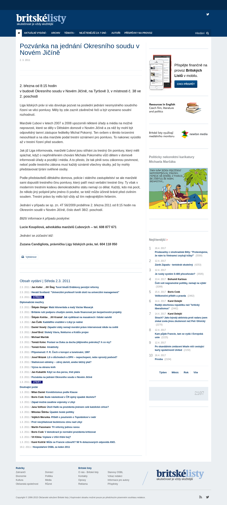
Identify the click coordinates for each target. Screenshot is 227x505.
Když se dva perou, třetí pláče (63, 372)
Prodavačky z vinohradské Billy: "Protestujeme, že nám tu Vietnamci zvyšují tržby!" (181, 254)
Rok (186, 372)
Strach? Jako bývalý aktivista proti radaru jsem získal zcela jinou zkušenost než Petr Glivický (181, 321)
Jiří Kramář (56, 317)
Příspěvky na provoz (138, 33)
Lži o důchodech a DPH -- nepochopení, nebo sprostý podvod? (82, 357)
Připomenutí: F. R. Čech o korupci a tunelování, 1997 (60, 352)
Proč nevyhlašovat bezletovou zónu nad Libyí (56, 422)
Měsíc (175, 372)
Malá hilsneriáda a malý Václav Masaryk (71, 307)
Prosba (163, 359)
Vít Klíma (36, 437)
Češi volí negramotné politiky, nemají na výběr (180, 285)
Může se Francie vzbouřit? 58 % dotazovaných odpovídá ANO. (81, 442)
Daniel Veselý (38, 327)
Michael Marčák (40, 337)
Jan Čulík (36, 322)
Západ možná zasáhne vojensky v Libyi (53, 402)
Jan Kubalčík (38, 372)
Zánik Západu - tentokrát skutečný (178, 265)
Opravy (82, 480)
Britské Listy (180, 475)
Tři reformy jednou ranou (66, 427)
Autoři (115, 33)
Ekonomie (21, 476)
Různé (48, 484)
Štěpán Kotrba (39, 317)
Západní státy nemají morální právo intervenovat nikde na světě (82, 327)
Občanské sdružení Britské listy (54, 497)
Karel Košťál (38, 442)
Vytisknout (28, 256)
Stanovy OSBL (115, 472)
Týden (163, 372)
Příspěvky (113, 484)
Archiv (55, 33)
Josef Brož (37, 332)
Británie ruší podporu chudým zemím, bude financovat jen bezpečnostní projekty (76, 312)
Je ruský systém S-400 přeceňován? (179, 274)
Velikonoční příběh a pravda (174, 296)
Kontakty (83, 476)
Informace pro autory (118, 480)
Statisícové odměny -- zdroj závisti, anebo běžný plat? (61, 362)
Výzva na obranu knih (43, 367)
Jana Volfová (38, 407)
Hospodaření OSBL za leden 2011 (51, 447)
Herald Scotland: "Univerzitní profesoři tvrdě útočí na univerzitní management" (75, 292)
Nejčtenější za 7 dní (93, 33)
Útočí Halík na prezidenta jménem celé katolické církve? (78, 407)
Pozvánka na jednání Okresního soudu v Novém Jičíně (61, 377)
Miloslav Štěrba (40, 412)
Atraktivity (53, 347)
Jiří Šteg (50, 287)
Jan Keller (37, 287)
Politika (49, 476)
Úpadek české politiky (62, 412)
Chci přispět (186, 84)
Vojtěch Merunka (40, 417)
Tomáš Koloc (38, 342)
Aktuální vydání (35, 33)
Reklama (83, 484)
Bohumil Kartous (177, 279)
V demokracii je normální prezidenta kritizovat (70, 432)
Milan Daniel (38, 392)
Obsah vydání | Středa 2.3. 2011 (45, 281)
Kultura (19, 480)
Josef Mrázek (38, 357)
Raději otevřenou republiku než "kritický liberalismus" (177, 307)
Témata (69, 33)
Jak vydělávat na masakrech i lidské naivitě (87, 317)
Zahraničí (21, 472)
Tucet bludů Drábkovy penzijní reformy (77, 287)
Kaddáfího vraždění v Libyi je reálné (63, 322)
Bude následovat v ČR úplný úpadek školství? (70, 397)
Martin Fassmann (41, 427)
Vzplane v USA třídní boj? (56, 437)
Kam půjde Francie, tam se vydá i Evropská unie (179, 336)
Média (48, 480)
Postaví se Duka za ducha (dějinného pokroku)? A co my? (79, 342)
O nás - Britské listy (88, 472)
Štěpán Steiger (39, 307)
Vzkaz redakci (115, 476)
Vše (195, 372)
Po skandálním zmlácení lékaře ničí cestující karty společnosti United (179, 348)
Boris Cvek (37, 397)
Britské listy (45, 20)
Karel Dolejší (175, 301)
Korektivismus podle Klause (62, 392)
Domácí (49, 472)
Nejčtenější (157, 239)
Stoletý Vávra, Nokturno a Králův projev (66, 332)
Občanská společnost (27, 484)
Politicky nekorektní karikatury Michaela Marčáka (171, 159)
